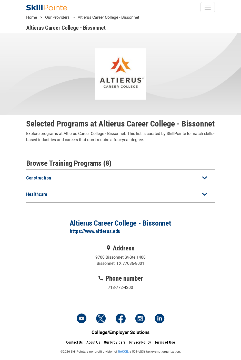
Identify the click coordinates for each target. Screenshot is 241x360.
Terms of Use (164, 342)
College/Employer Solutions (120, 332)
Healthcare (36, 194)
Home (31, 17)
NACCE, (123, 351)
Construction (38, 178)
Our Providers (57, 17)
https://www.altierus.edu (95, 231)
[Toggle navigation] (207, 7)
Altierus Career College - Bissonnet (108, 17)
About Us (93, 342)
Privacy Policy (140, 342)
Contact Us (74, 342)
